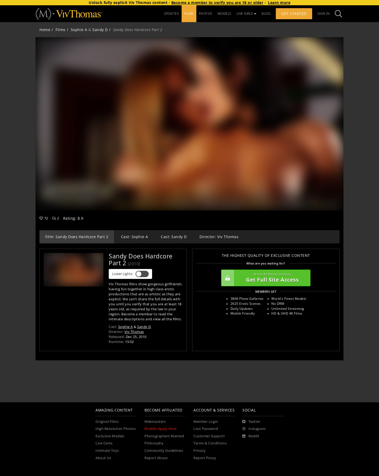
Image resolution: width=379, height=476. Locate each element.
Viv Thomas (134, 331)
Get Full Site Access (264, 278)
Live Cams (104, 443)
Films (61, 29)
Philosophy (153, 443)
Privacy (199, 450)
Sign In (323, 13)
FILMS (189, 13)
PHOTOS (205, 13)
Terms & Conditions (210, 443)
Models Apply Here (160, 428)
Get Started (294, 13)
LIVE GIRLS (247, 13)
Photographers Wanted (164, 436)
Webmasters (155, 421)
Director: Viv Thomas (219, 236)
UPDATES (171, 13)
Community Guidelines (163, 450)
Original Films (107, 421)
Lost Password (205, 428)
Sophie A (79, 29)
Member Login (205, 421)
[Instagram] (254, 428)
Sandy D (100, 29)
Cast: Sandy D (174, 236)
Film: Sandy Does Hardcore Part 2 (76, 236)
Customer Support (209, 436)
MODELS (224, 13)
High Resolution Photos (116, 428)
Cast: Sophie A (134, 236)
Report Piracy (204, 458)
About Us (103, 458)
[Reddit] (251, 436)
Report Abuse (155, 458)
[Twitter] (251, 421)
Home (44, 29)
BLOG (266, 13)
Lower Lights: (130, 274)
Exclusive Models (110, 436)
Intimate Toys (107, 450)
